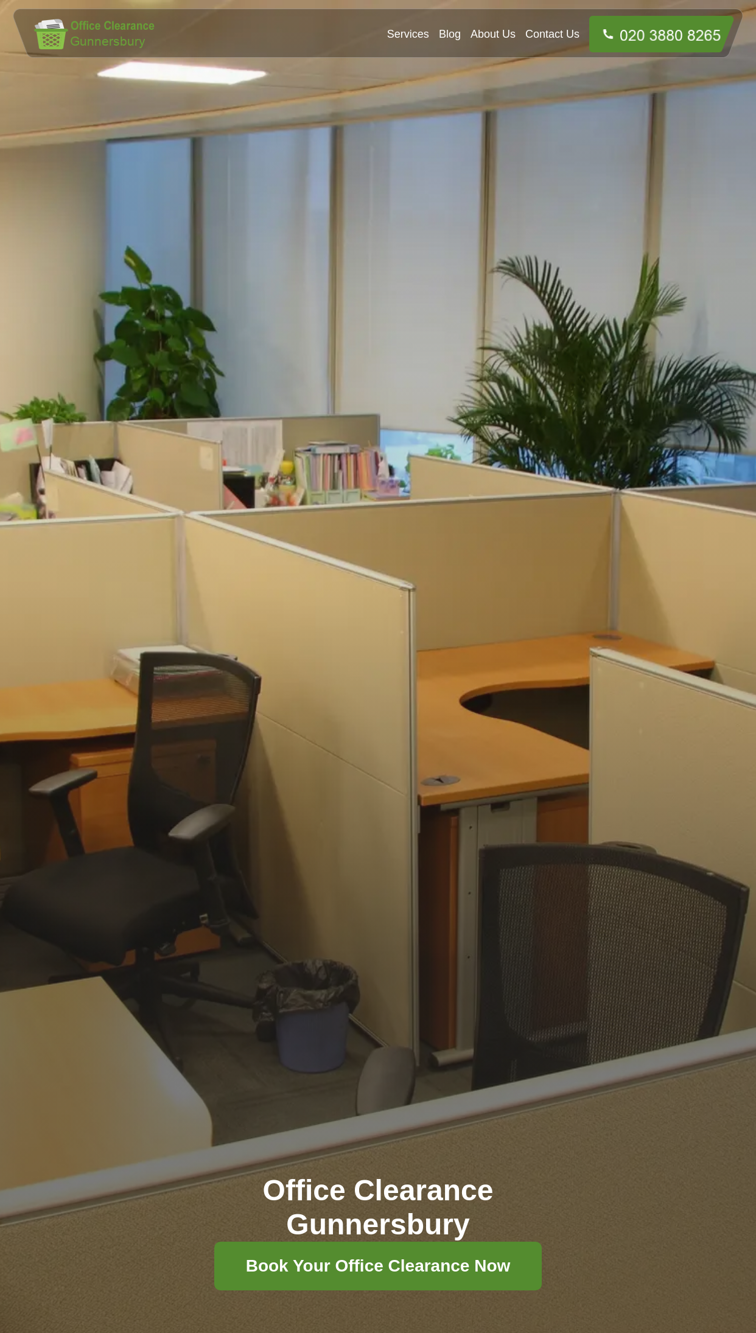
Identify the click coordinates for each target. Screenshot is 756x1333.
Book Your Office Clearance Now (378, 1265)
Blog (450, 34)
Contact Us (552, 34)
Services (408, 34)
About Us (493, 34)
